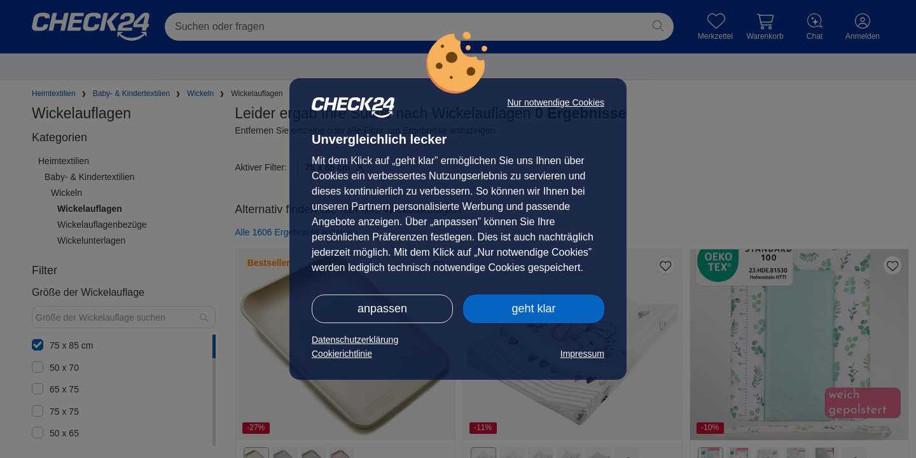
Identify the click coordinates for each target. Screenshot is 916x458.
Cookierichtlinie (342, 354)
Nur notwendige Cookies (555, 102)
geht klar (533, 308)
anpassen (382, 308)
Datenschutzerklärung (355, 340)
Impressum (582, 354)
